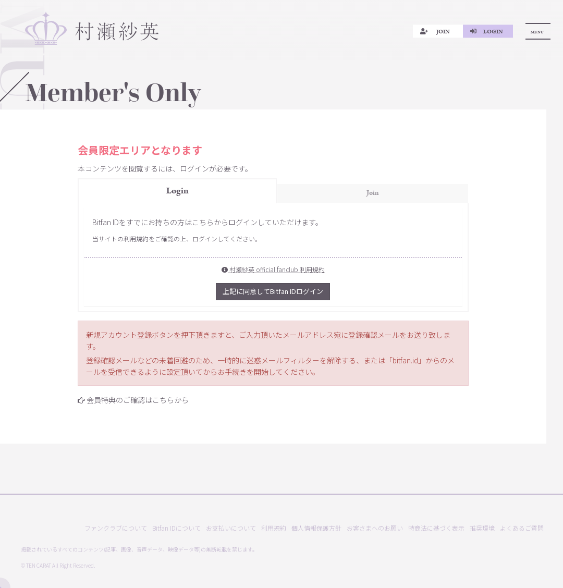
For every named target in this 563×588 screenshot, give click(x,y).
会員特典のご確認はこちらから (138, 400)
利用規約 (273, 527)
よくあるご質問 (522, 527)
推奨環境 (482, 527)
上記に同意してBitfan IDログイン (273, 291)
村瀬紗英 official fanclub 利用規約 (273, 269)
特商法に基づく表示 (436, 527)
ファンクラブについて (115, 527)
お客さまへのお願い (375, 527)
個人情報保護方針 (316, 527)
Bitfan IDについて (176, 527)
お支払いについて (231, 527)
